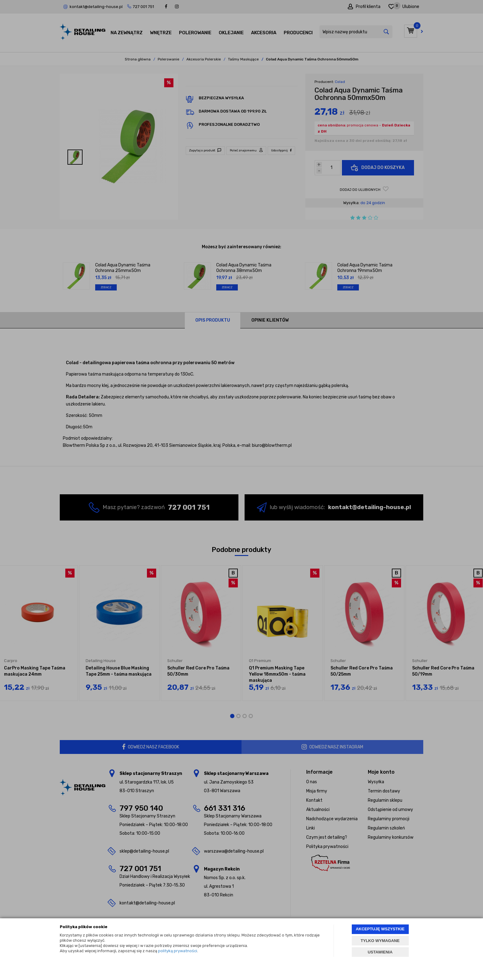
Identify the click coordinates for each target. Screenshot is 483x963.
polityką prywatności (177, 951)
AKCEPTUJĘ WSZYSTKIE (380, 929)
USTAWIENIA (380, 952)
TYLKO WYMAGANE (380, 940)
